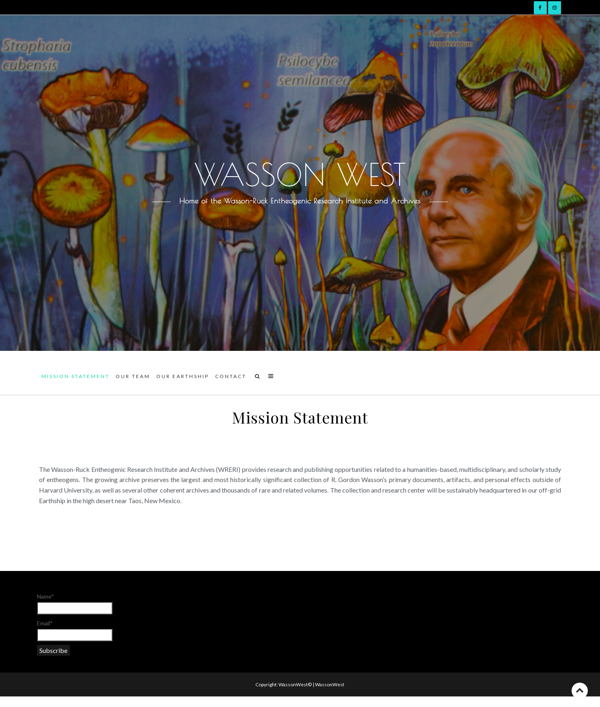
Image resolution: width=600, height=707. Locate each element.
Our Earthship (182, 376)
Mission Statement (75, 376)
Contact (230, 376)
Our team (133, 376)
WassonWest (329, 684)
